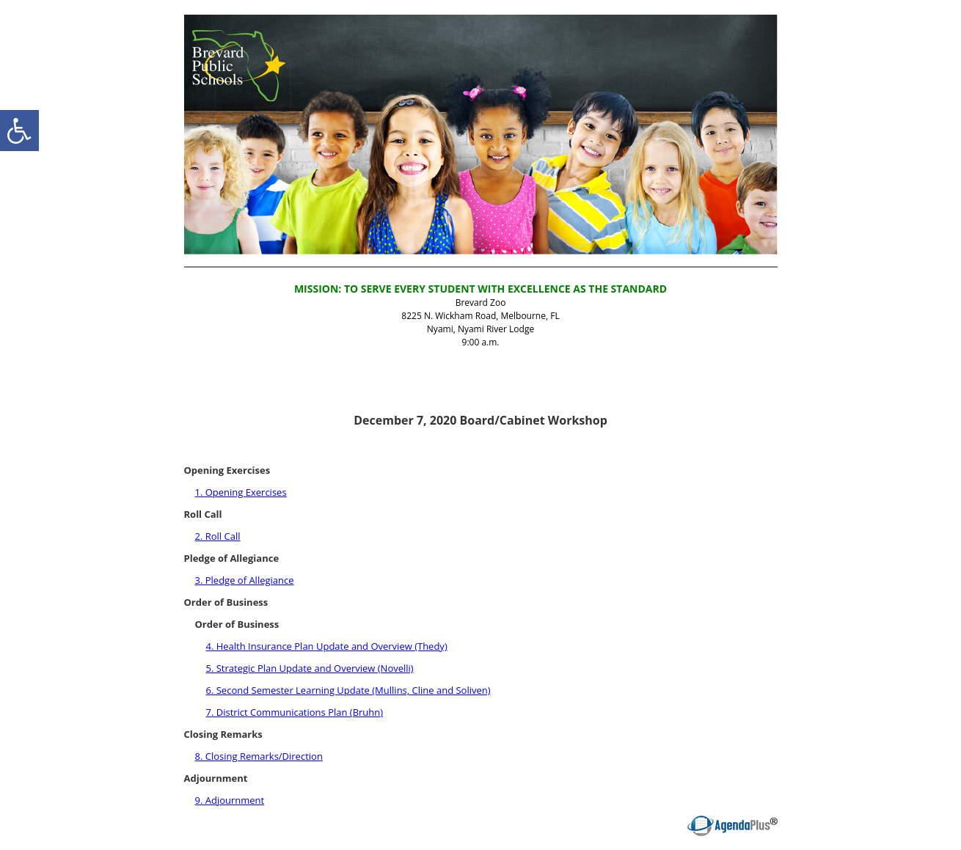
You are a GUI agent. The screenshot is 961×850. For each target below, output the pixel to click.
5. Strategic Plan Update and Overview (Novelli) (310, 668)
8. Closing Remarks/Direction (259, 756)
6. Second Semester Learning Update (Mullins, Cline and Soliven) (348, 690)
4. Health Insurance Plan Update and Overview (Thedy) (326, 646)
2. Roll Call (218, 536)
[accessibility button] (19, 130)
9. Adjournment (230, 800)
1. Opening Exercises (241, 492)
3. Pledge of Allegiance (244, 580)
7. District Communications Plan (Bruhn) (295, 712)
